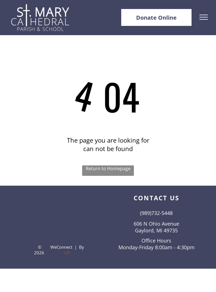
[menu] (203, 17)
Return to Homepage (108, 168)
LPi (67, 252)
